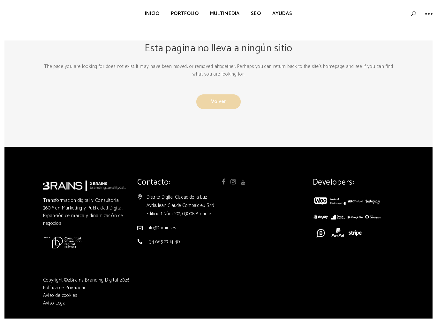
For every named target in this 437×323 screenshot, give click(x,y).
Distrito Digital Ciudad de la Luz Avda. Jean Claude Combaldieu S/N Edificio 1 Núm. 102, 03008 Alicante (180, 218)
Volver (218, 101)
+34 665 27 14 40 (163, 254)
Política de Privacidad (65, 300)
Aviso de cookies (60, 308)
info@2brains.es (161, 240)
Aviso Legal (55, 315)
